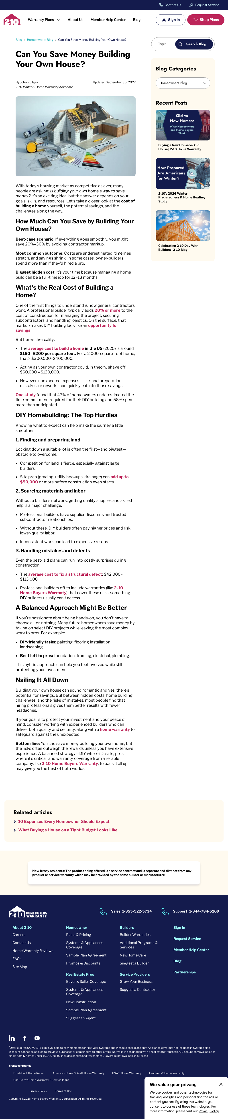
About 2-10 (22, 927)
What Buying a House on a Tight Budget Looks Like (68, 830)
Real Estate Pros (80, 974)
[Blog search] (165, 44)
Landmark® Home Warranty (167, 1073)
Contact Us (173, 5)
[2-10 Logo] (12, 23)
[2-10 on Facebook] (24, 1038)
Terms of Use (63, 1091)
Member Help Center (108, 20)
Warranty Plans (41, 20)
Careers (18, 935)
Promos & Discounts (83, 963)
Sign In (174, 20)
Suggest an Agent (81, 1018)
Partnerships (184, 972)
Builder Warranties (135, 935)
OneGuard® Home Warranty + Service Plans (41, 1080)
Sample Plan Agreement (86, 955)
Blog (137, 20)
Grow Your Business (136, 981)
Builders (127, 927)
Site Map (19, 967)
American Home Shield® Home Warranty (78, 1073)
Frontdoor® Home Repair (29, 1073)
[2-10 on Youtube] (37, 1038)
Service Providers (135, 974)
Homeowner (76, 927)
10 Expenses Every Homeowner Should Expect (64, 821)
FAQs (16, 959)
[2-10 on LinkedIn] (12, 1038)
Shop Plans (209, 20)
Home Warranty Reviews (32, 951)
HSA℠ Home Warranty (126, 1073)
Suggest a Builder (134, 963)
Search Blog (196, 44)
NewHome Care (133, 955)
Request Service (207, 5)
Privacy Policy (209, 1111)
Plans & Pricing (78, 935)
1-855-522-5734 (137, 911)
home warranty (115, 729)
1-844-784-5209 (204, 911)
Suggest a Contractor (137, 989)
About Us (75, 20)
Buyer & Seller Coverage (86, 981)
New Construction (81, 1002)
